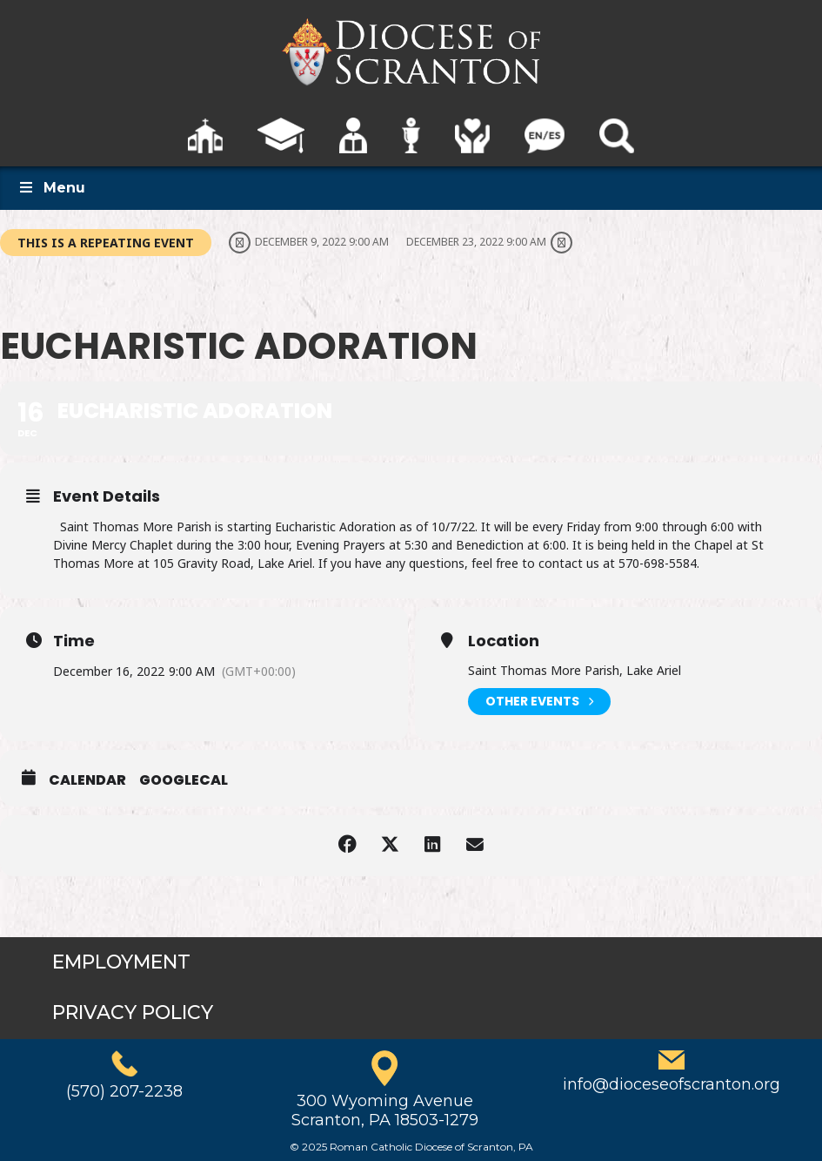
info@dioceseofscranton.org (671, 1084)
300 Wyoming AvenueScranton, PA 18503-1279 (384, 1110)
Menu (51, 187)
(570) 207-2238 (124, 1091)
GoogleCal (183, 780)
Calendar (87, 780)
